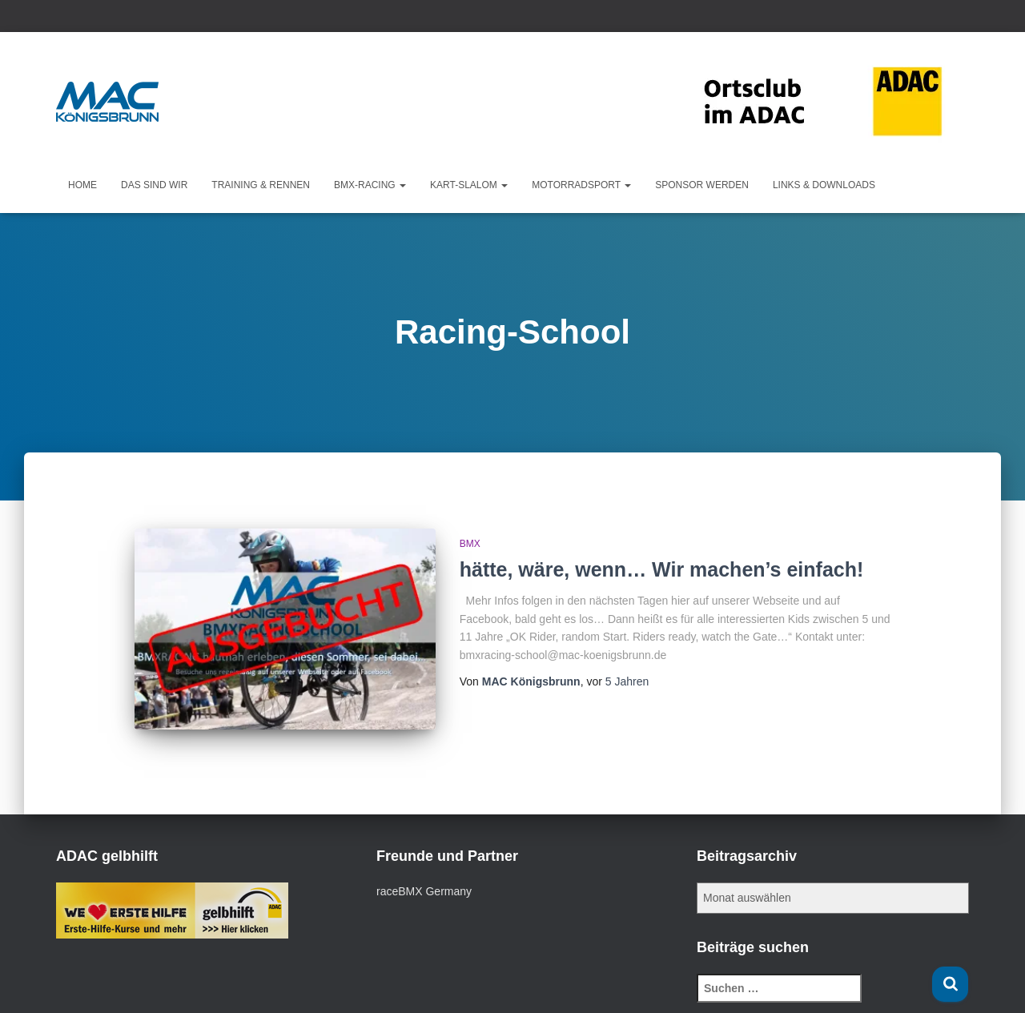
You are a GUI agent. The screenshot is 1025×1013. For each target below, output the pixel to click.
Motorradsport (581, 185)
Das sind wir (154, 185)
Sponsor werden (702, 185)
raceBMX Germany (424, 891)
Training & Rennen (260, 185)
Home (82, 185)
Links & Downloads (824, 185)
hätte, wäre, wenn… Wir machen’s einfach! (662, 569)
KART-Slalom (469, 185)
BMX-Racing (370, 185)
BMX (470, 543)
